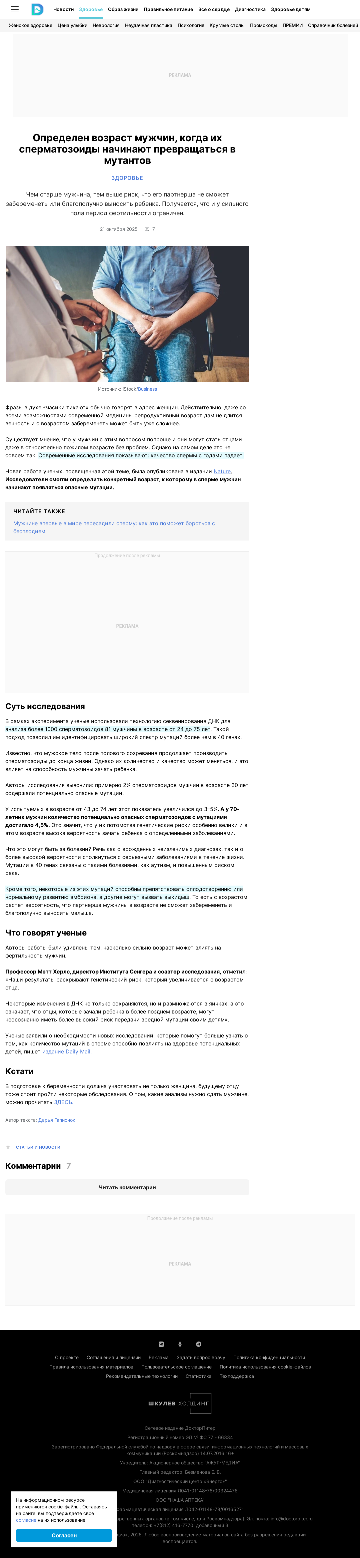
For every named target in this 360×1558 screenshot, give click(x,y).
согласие (26, 1520)
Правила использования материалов (91, 1366)
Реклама (159, 1357)
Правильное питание (168, 9)
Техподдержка (237, 1376)
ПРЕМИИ (293, 25)
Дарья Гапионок (56, 1120)
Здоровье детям (291, 9)
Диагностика (250, 9)
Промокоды (263, 25)
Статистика (199, 1376)
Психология (191, 25)
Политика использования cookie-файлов (265, 1366)
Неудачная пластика (148, 25)
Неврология (106, 25)
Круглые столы (227, 25)
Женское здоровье (30, 25)
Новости (63, 9)
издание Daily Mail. (67, 1051)
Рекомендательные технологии (142, 1376)
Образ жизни (123, 9)
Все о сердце (214, 9)
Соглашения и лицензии (114, 1357)
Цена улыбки (72, 25)
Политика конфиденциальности (269, 1357)
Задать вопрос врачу (201, 1357)
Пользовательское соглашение (176, 1366)
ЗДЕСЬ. (63, 1102)
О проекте (67, 1357)
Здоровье (91, 9)
